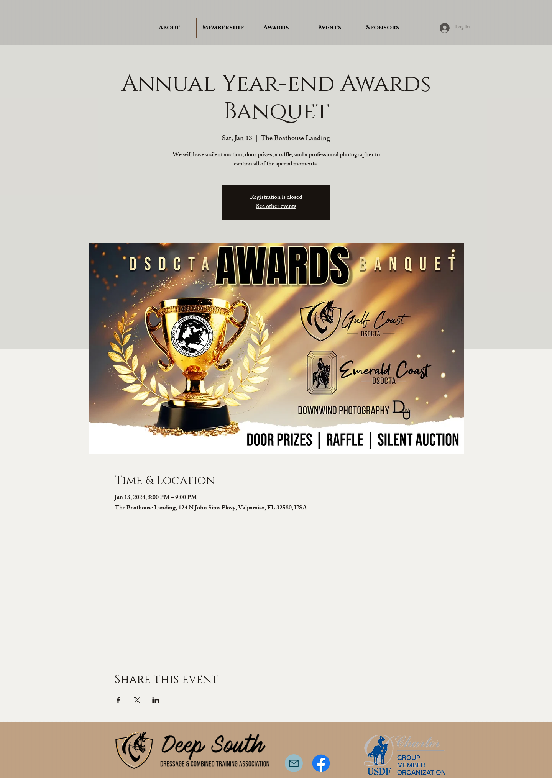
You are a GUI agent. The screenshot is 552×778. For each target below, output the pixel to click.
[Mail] (294, 763)
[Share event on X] (137, 700)
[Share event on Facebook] (118, 700)
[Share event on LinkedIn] (155, 700)
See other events (276, 207)
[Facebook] (321, 763)
